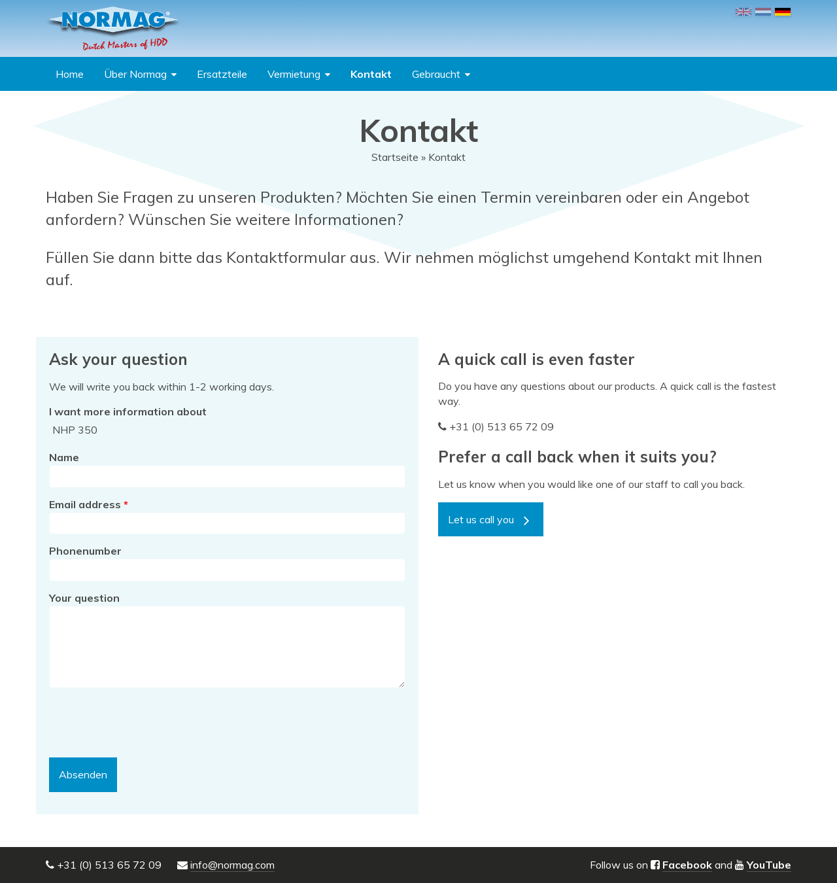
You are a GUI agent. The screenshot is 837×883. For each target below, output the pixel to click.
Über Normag (135, 73)
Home (70, 73)
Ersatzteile (222, 73)
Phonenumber (85, 550)
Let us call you (481, 519)
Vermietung (293, 73)
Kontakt (371, 73)
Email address (88, 504)
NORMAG (113, 28)
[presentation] (148, 722)
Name (64, 457)
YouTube (769, 864)
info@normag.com (232, 864)
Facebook (687, 864)
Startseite (394, 157)
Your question (84, 597)
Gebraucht (436, 73)
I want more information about (128, 411)
